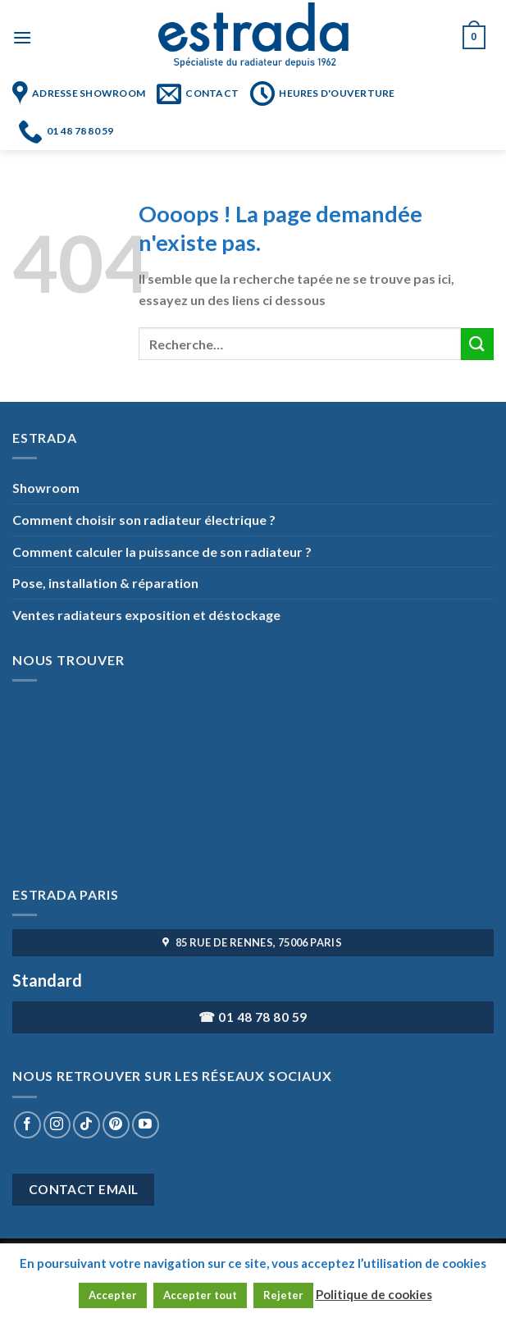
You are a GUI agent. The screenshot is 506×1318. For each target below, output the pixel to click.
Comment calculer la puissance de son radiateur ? (162, 551)
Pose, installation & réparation (105, 583)
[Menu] (22, 37)
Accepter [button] (113, 1295)
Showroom (46, 487)
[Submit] (477, 344)
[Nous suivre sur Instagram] (57, 1124)
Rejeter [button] (283, 1295)
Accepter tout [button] (200, 1295)
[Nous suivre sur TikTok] (86, 1124)
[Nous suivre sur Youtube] (145, 1124)
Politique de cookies (374, 1294)
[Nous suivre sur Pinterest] (116, 1124)
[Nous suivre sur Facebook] (27, 1124)
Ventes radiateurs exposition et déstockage (146, 615)
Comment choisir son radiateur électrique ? (144, 519)
